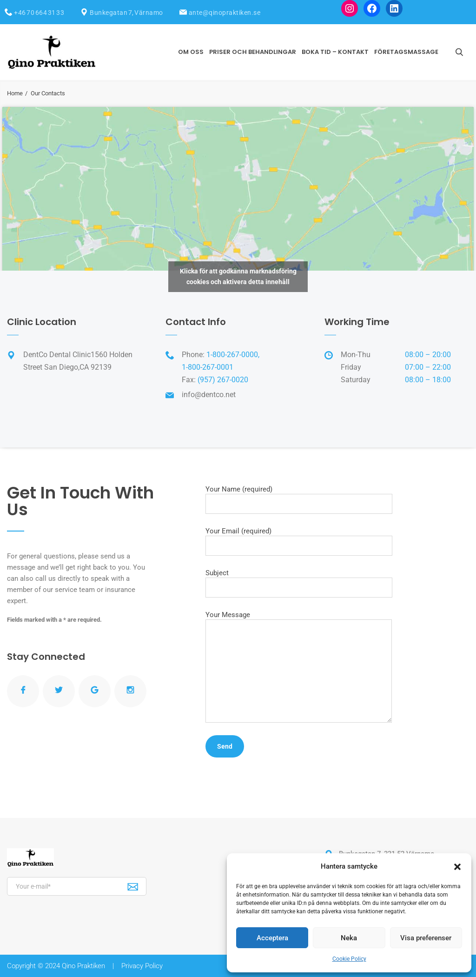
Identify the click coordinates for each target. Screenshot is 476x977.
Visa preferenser (425, 938)
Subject (298, 583)
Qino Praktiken (83, 966)
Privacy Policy (142, 966)
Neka (349, 938)
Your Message (298, 667)
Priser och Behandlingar (252, 51)
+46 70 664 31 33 (39, 12)
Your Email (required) (298, 541)
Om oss (191, 51)
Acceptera (272, 938)
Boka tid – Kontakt (335, 51)
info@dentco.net (209, 394)
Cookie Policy (349, 959)
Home (15, 93)
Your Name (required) (298, 499)
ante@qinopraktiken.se (225, 12)
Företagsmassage (406, 51)
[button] (457, 866)
